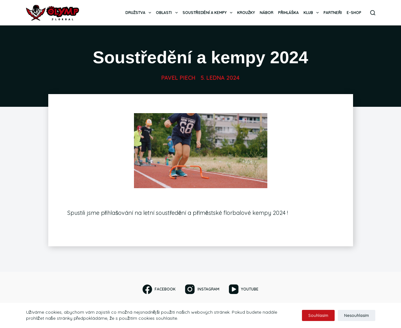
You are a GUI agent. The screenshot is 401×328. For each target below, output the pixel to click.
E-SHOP (354, 12)
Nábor (266, 12)
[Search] (372, 12)
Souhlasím (318, 315)
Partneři (333, 12)
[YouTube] (243, 289)
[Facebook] (159, 289)
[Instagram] (202, 289)
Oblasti (168, 13)
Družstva (139, 13)
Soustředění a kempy (209, 13)
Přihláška (288, 12)
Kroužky (246, 12)
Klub (312, 13)
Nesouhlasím (356, 315)
